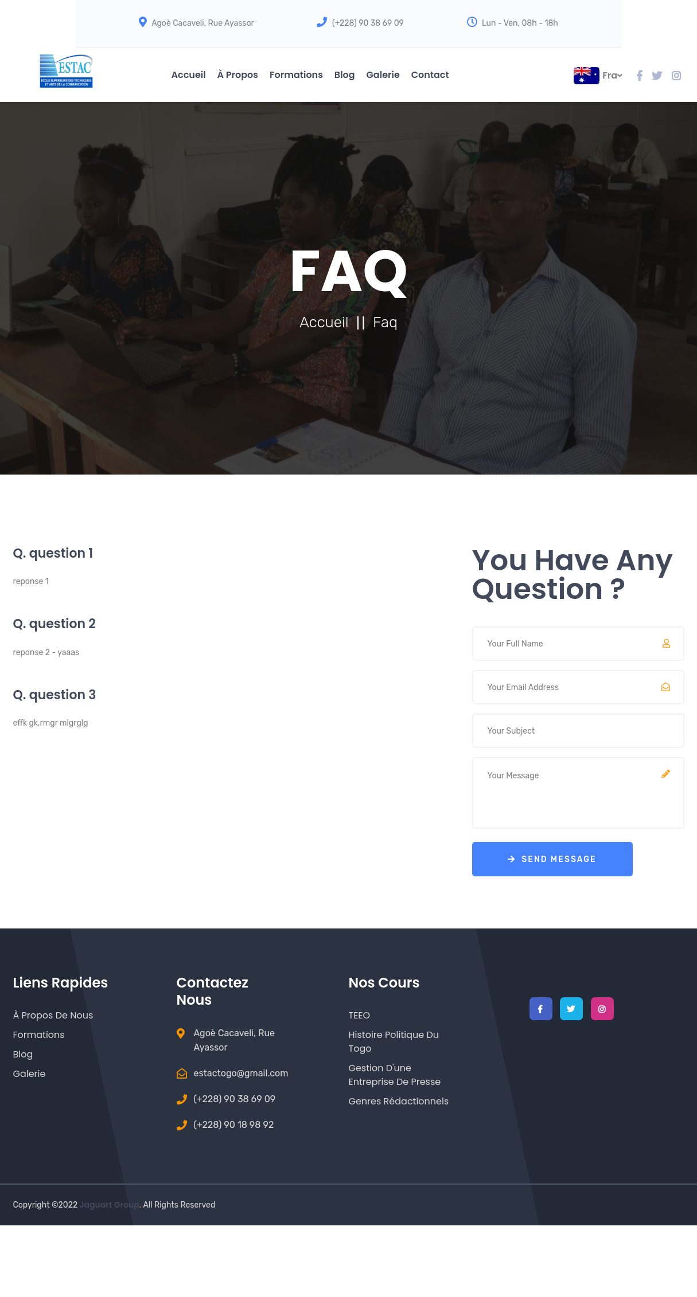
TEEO (360, 1015)
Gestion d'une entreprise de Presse (395, 1074)
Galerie (383, 74)
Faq (385, 322)
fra (612, 75)
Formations (296, 74)
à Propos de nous (53, 1015)
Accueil (189, 74)
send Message (552, 859)
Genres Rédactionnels (399, 1101)
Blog (344, 74)
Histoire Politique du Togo (394, 1041)
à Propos (237, 74)
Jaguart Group (109, 1204)
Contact (430, 74)
